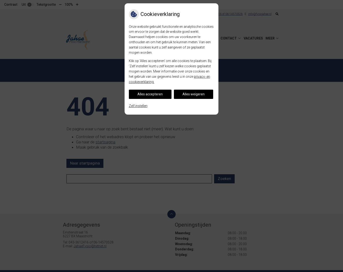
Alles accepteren (150, 94)
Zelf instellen (138, 106)
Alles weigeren (193, 94)
